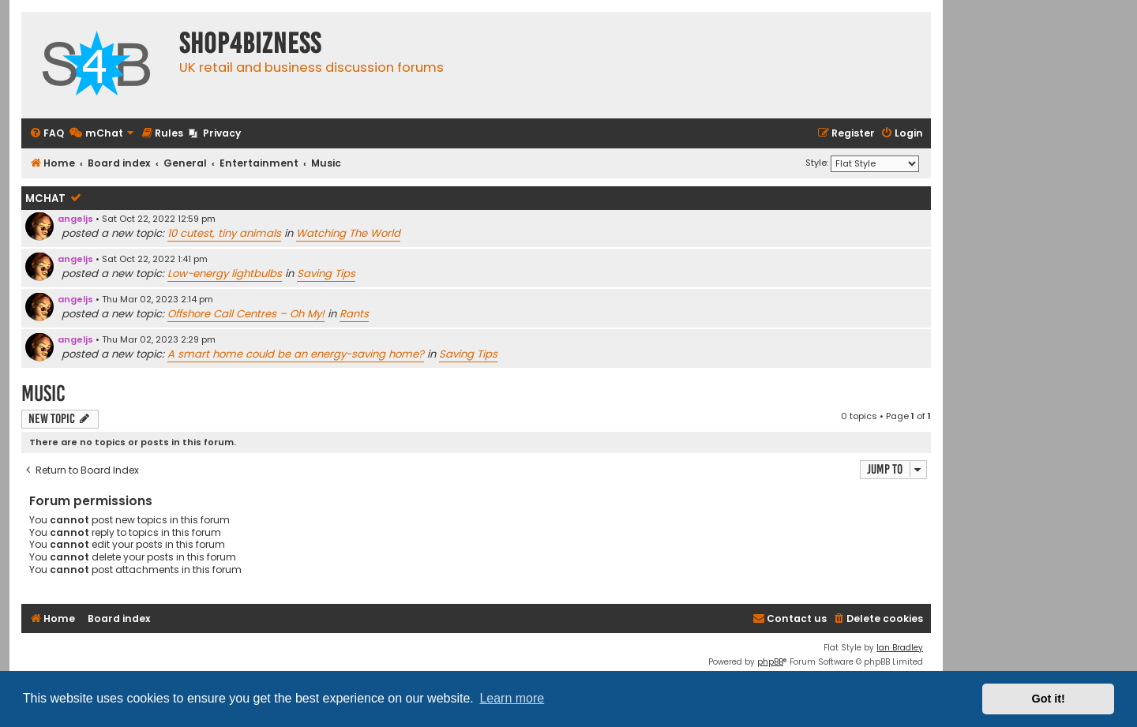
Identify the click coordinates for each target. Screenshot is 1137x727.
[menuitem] (46, 133)
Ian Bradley (899, 648)
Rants (354, 313)
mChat (45, 198)
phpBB (770, 662)
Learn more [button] (511, 698)
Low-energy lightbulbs (224, 273)
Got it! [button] (1048, 698)
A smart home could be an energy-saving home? (295, 354)
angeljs (75, 218)
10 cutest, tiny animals (224, 233)
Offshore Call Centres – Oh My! (246, 313)
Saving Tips (326, 273)
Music (43, 393)
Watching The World (348, 233)
